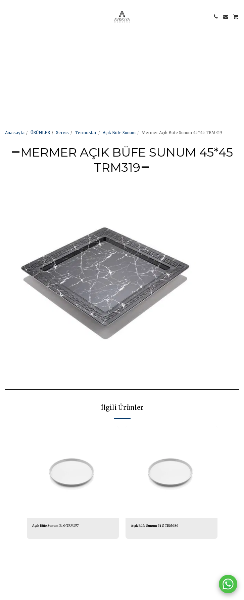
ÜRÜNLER (40, 132)
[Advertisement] (119, 47)
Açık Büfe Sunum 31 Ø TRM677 (55, 526)
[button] (7, 16)
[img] (73, 472)
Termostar (86, 132)
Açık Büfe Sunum (119, 132)
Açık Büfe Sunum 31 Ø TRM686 (154, 526)
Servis (62, 132)
